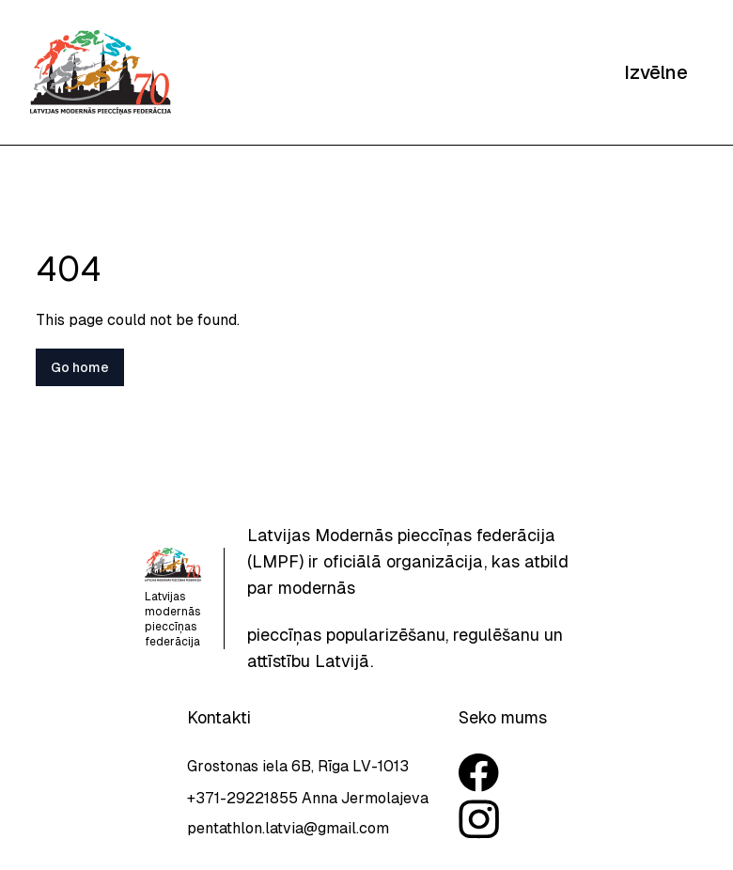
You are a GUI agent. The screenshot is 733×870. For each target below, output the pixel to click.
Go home (80, 367)
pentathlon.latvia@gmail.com (288, 828)
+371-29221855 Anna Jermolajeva (308, 798)
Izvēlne (656, 72)
